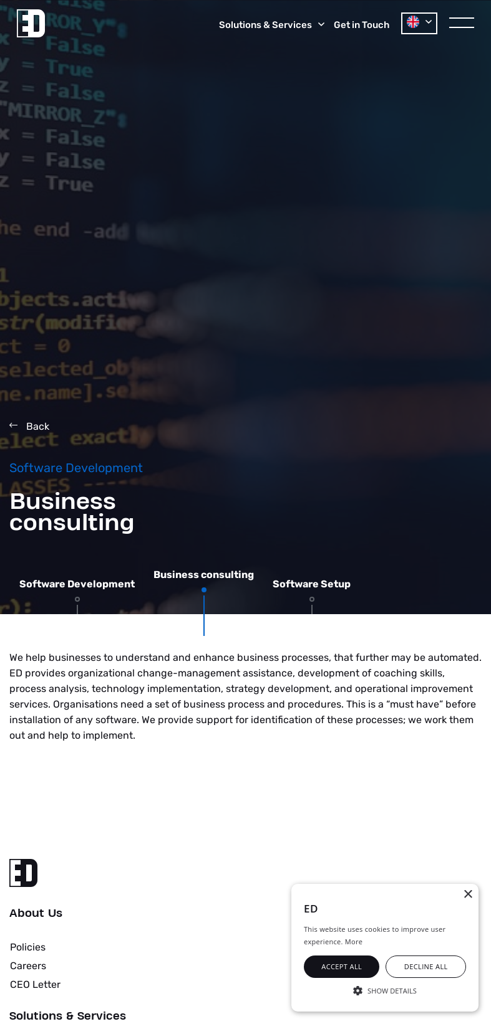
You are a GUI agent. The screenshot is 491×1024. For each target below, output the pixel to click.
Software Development (77, 584)
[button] (385, 989)
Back (29, 426)
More (353, 941)
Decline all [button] (426, 966)
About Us (35, 913)
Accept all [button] (341, 966)
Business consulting (203, 575)
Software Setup (312, 584)
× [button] (467, 894)
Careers (28, 966)
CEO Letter (35, 984)
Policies (28, 947)
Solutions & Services (67, 1016)
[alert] (385, 948)
